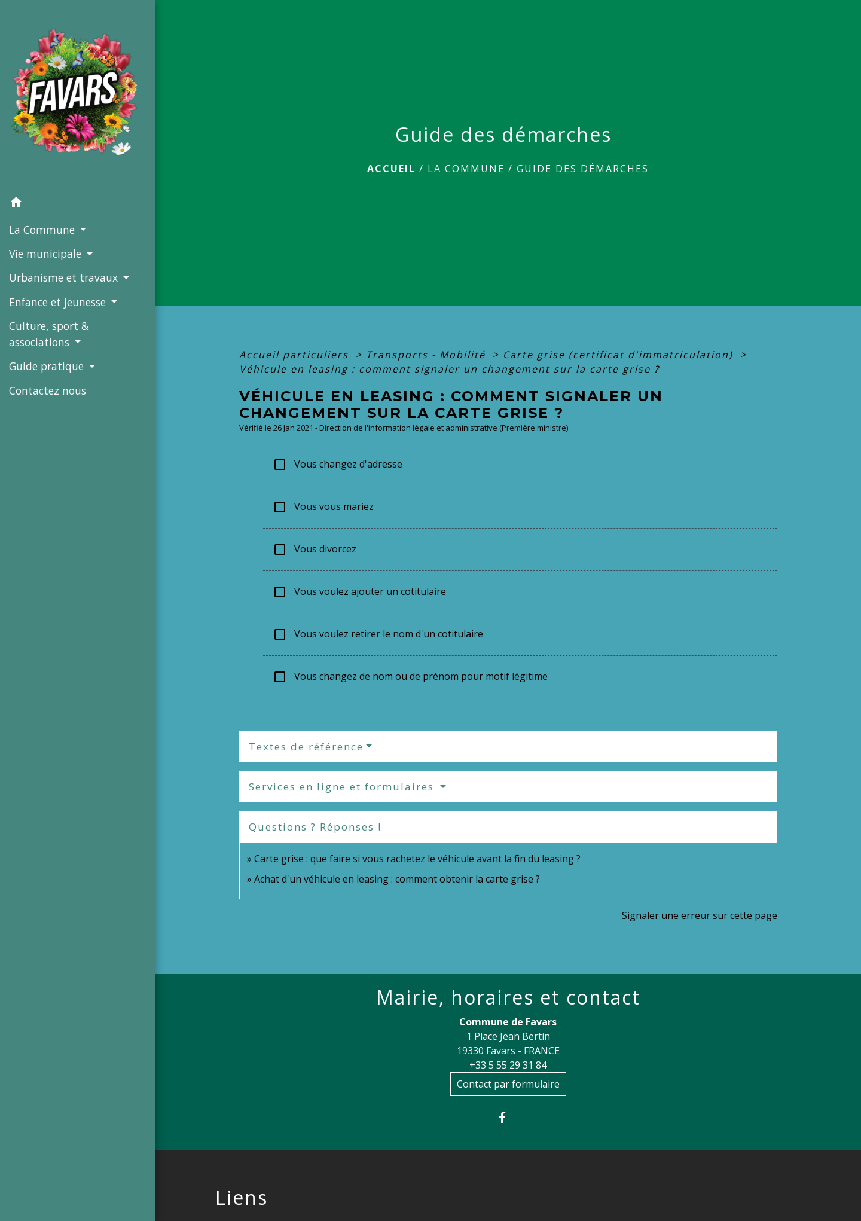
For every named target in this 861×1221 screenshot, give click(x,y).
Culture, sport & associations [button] (49, 334)
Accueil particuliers (295, 354)
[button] (77, 204)
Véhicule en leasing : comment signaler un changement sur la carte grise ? (449, 369)
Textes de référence (306, 746)
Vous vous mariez (323, 507)
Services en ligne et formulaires (343, 786)
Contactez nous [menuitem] (47, 390)
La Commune (466, 168)
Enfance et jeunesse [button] (59, 302)
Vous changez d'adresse (337, 464)
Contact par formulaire (508, 1084)
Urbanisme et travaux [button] (65, 277)
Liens (241, 1197)
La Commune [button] (43, 229)
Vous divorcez (314, 549)
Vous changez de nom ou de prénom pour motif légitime (410, 677)
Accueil (391, 168)
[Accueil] (77, 95)
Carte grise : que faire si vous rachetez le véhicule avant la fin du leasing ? (417, 858)
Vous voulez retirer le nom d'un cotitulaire (378, 634)
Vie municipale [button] (46, 253)
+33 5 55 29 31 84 (507, 1065)
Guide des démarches (583, 168)
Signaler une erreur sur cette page (699, 915)
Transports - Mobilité (427, 354)
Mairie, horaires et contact (508, 997)
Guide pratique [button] (48, 366)
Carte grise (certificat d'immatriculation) (620, 354)
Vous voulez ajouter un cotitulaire (359, 592)
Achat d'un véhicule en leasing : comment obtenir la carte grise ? (397, 879)
